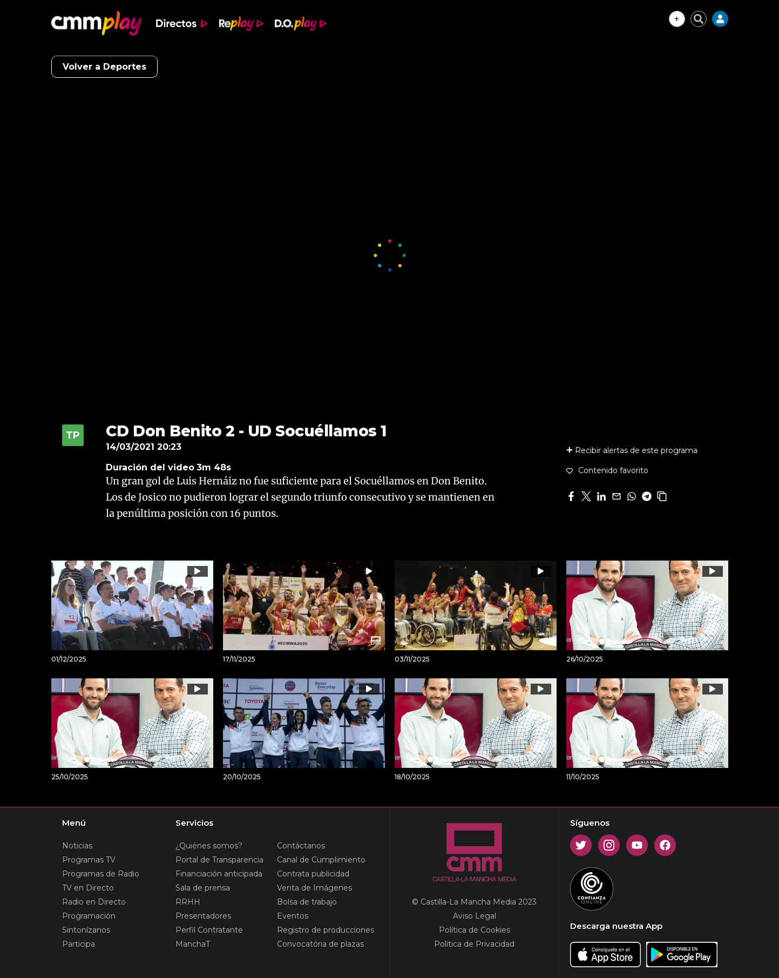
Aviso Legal (474, 916)
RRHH (187, 902)
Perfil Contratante (209, 930)
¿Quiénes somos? (208, 846)
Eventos (292, 916)
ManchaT (192, 944)
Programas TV (89, 860)
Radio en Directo (94, 902)
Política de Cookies (474, 930)
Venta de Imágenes (314, 888)
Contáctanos (301, 846)
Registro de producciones (325, 930)
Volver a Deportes (104, 67)
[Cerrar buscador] (698, 19)
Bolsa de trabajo (307, 902)
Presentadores (203, 916)
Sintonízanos (86, 930)
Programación (89, 916)
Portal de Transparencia (219, 860)
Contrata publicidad (313, 874)
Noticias (77, 846)
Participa (78, 944)
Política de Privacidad (474, 944)
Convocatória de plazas (320, 944)
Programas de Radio (100, 874)
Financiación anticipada (218, 874)
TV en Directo (88, 888)
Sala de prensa (202, 888)
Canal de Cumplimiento (321, 860)
